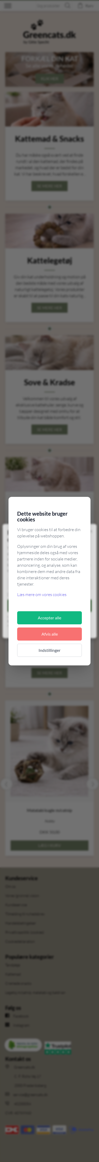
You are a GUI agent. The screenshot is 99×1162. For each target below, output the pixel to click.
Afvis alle (49, 633)
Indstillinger (49, 650)
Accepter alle (49, 617)
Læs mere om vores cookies (42, 594)
